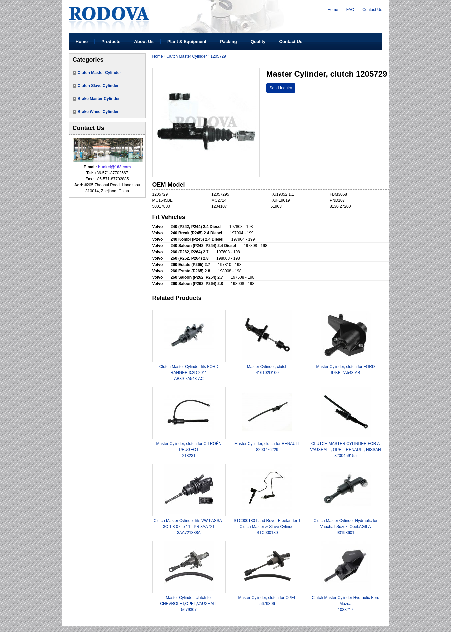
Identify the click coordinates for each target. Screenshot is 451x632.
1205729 (218, 56)
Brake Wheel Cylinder (98, 111)
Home (332, 9)
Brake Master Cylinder (99, 98)
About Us (144, 41)
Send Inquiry (281, 88)
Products (110, 41)
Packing (228, 41)
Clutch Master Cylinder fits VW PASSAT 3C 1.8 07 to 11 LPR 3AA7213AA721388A (189, 526)
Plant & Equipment (186, 41)
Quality (258, 41)
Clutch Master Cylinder (99, 72)
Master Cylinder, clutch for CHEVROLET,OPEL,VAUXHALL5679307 (189, 603)
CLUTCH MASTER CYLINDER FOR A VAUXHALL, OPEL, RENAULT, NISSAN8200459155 (345, 449)
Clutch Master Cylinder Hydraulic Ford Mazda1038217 (345, 603)
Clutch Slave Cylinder (98, 85)
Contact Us (372, 9)
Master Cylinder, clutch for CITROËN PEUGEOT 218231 (188, 449)
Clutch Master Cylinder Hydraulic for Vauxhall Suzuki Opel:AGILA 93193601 (345, 526)
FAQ (350, 9)
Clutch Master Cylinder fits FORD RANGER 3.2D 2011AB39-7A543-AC (188, 372)
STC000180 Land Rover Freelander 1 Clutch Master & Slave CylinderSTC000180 (267, 526)
